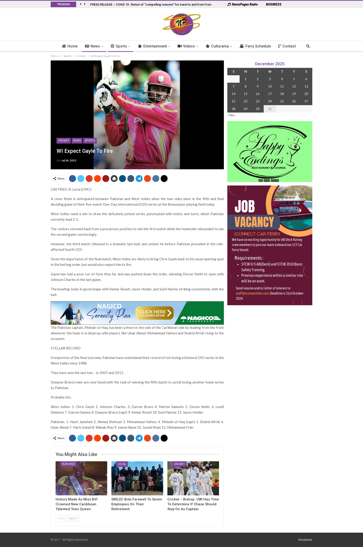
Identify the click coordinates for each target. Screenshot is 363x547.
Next (73, 518)
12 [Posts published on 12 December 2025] (294, 86)
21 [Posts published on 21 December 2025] (233, 101)
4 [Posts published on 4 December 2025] (282, 79)
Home (70, 46)
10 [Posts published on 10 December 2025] (270, 86)
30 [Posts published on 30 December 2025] (258, 109)
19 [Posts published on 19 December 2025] (294, 94)
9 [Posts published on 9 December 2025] (258, 86)
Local (122, 464)
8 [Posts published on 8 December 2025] (246, 86)
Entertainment (152, 46)
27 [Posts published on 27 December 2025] (306, 101)
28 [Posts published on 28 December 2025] (233, 109)
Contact (287, 46)
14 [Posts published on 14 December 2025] (233, 94)
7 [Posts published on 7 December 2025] (234, 86)
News (92, 46)
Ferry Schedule (255, 46)
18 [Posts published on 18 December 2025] (282, 94)
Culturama (217, 46)
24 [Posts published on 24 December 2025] (270, 101)
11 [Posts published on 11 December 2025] (282, 86)
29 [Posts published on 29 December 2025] (245, 109)
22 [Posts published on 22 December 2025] (245, 101)
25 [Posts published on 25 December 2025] (282, 101)
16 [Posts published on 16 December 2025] (258, 94)
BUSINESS (271, 4)
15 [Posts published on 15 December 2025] (245, 94)
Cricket (63, 140)
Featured (68, 464)
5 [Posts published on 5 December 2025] (294, 79)
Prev (61, 518)
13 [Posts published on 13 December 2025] (306, 86)
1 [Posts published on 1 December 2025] (246, 79)
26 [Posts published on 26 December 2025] (294, 101)
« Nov (231, 115)
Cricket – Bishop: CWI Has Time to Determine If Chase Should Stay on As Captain (193, 504)
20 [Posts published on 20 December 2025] (306, 94)
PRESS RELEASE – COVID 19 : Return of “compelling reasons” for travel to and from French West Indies (160, 4)
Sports (119, 46)
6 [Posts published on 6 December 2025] (306, 79)
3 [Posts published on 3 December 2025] (270, 79)
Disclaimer (305, 539)
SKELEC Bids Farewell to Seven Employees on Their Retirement (136, 504)
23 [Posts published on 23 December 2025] (258, 101)
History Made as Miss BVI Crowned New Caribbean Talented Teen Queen (76, 504)
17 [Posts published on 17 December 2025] (270, 94)
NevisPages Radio (242, 4)
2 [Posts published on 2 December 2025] (258, 79)
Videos (186, 46)
